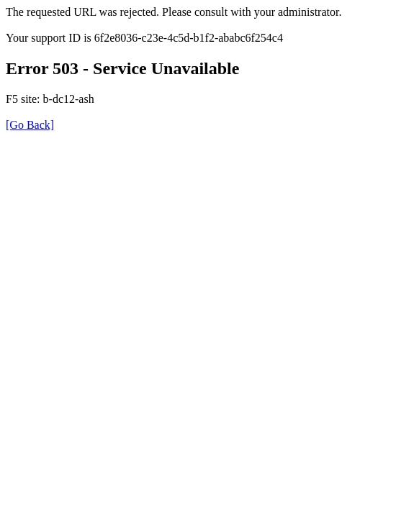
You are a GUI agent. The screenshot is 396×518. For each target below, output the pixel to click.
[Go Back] (30, 125)
